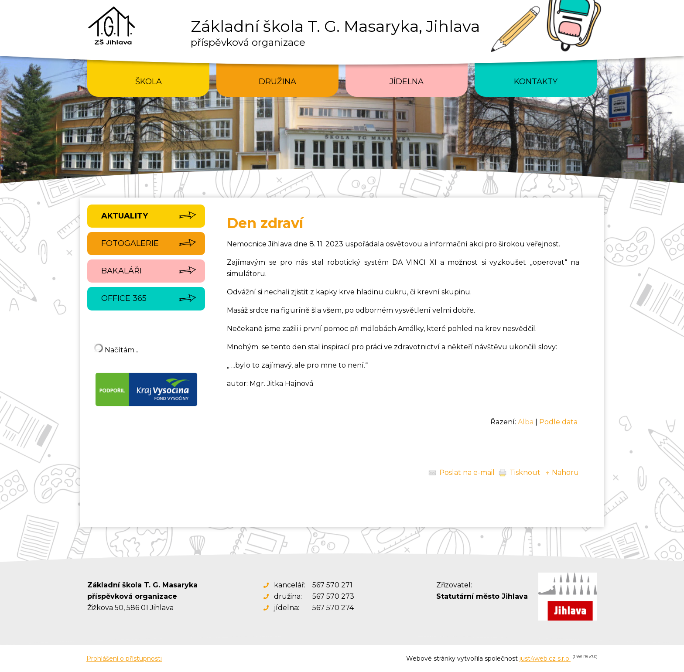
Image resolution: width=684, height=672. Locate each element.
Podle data (558, 422)
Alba (526, 422)
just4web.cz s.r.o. (545, 658)
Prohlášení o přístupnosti (124, 658)
